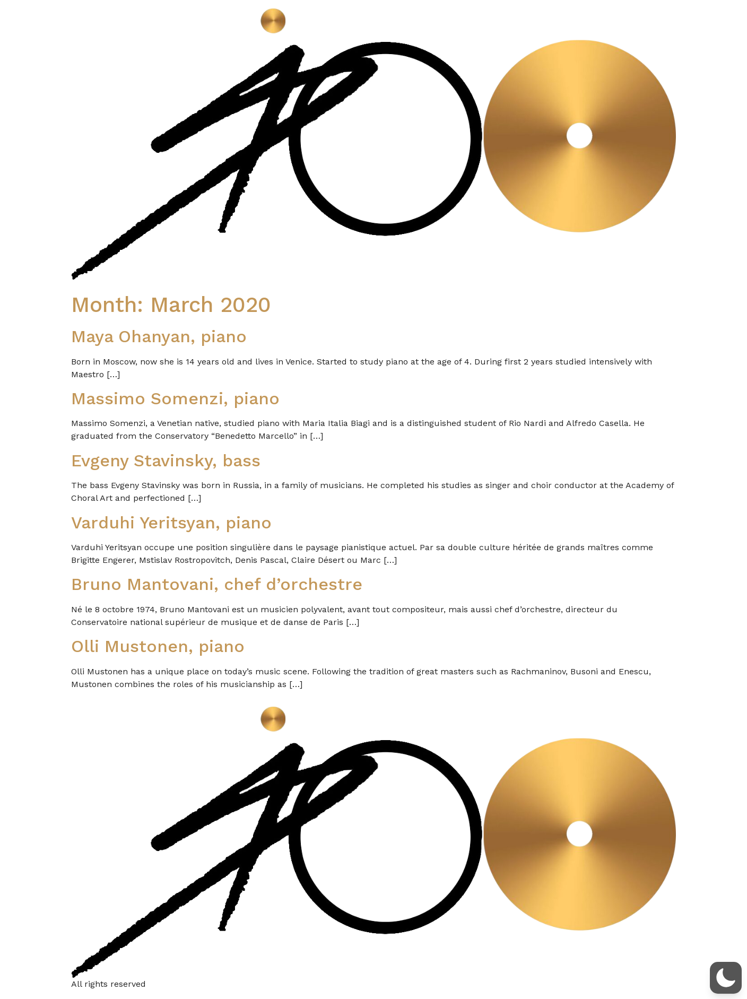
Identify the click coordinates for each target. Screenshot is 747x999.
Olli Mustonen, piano (158, 646)
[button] (726, 978)
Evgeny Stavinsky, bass (165, 460)
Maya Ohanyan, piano (159, 336)
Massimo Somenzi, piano (175, 398)
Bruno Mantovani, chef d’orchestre (216, 584)
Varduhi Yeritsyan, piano (171, 522)
